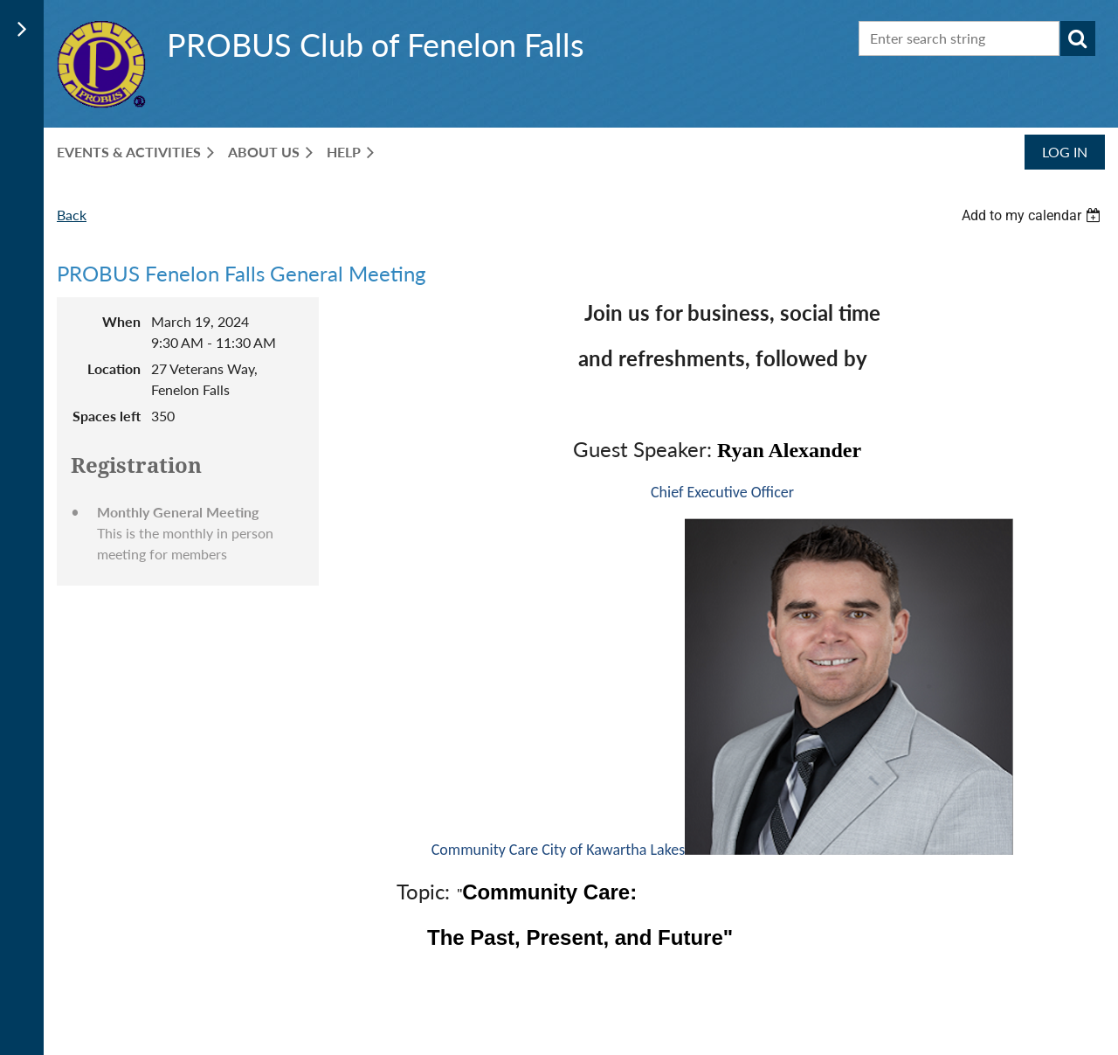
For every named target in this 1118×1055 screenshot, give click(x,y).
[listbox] (1033, 215)
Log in (1064, 151)
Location (114, 368)
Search (1077, 38)
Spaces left (106, 415)
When (121, 321)
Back (71, 214)
